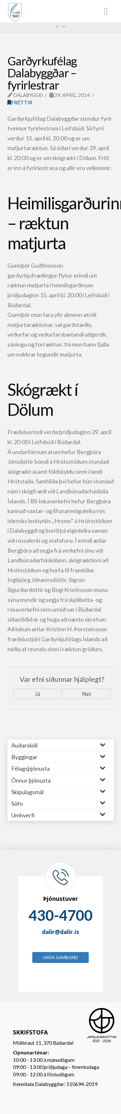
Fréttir (19, 102)
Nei (86, 693)
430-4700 (61, 915)
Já (37, 693)
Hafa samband (60, 957)
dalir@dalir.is (60, 932)
